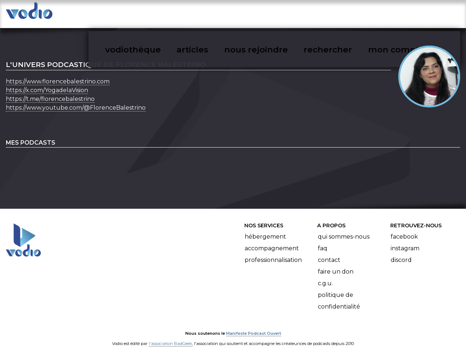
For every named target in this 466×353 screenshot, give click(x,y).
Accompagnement (272, 241)
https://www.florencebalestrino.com (58, 74)
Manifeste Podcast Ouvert (253, 326)
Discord (401, 253)
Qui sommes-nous (344, 230)
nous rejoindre (300, 13)
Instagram (405, 241)
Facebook (404, 230)
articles (246, 13)
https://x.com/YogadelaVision (47, 83)
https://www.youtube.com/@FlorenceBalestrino (76, 101)
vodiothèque (197, 13)
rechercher (359, 13)
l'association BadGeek (170, 337)
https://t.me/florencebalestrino (50, 92)
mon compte (416, 13)
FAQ (322, 241)
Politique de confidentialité (339, 294)
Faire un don (336, 265)
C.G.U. (325, 276)
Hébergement (265, 230)
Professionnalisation (273, 253)
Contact (329, 253)
